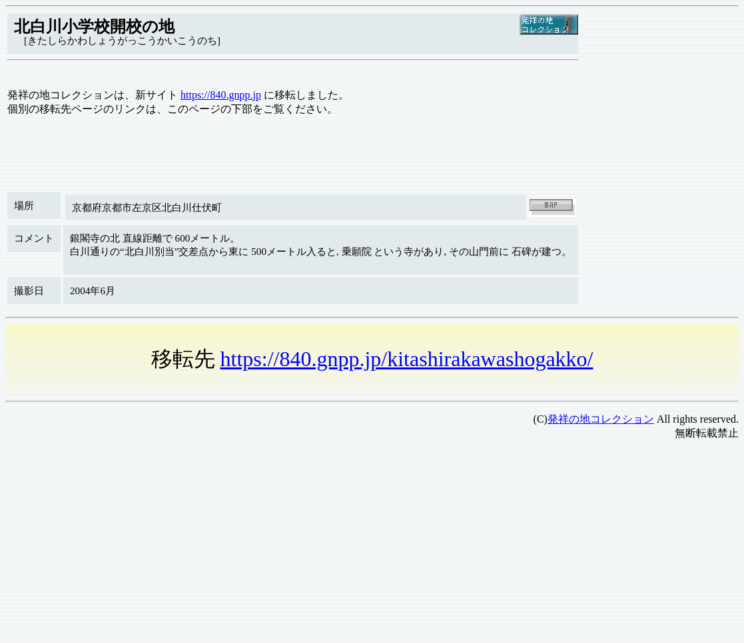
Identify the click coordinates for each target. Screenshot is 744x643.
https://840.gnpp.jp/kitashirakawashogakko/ (406, 359)
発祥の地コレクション (601, 419)
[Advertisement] (372, 544)
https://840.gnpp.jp (221, 95)
